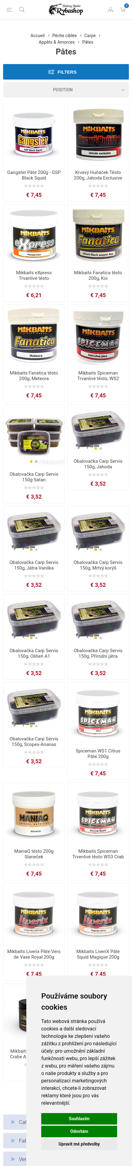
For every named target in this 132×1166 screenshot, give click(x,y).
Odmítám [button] (79, 1131)
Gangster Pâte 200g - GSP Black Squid (34, 175)
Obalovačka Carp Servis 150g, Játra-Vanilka (34, 565)
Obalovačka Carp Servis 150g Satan (34, 477)
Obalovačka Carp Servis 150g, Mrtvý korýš (98, 565)
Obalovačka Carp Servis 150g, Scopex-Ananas (34, 741)
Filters (67, 72)
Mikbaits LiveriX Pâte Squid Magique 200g (98, 954)
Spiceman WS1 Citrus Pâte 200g (98, 753)
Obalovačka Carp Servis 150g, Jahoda (98, 464)
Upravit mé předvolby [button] (79, 1144)
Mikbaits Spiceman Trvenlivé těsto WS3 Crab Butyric (98, 856)
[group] (33, 436)
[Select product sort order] (66, 90)
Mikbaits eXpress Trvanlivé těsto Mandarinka (34, 278)
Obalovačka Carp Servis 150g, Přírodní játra (98, 653)
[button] (31, 461)
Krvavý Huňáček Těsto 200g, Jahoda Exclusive (98, 175)
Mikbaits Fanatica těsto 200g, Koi (98, 275)
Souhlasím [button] (79, 1118)
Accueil (38, 35)
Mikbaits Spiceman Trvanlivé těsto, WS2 (98, 375)
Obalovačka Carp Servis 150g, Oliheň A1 (34, 653)
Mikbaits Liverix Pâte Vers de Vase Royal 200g (34, 954)
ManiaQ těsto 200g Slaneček (34, 854)
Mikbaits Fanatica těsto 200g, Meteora (34, 375)
